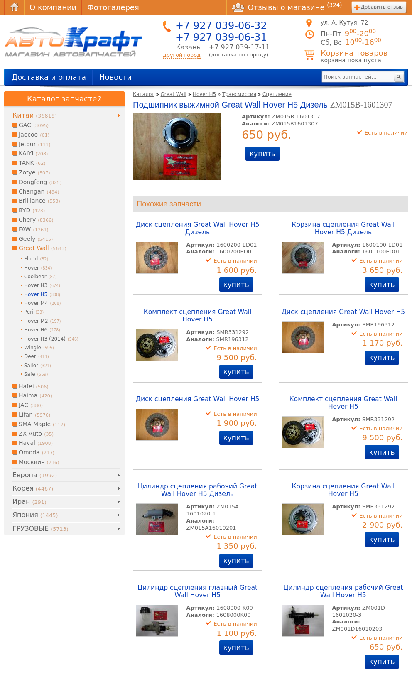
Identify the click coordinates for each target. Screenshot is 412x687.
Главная (14, 7)
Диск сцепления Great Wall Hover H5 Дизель (198, 228)
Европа (34, 475)
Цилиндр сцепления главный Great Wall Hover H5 (197, 591)
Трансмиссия (239, 94)
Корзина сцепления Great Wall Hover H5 (343, 490)
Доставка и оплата (49, 77)
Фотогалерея (113, 7)
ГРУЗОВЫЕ (40, 528)
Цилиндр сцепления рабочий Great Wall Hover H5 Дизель (198, 490)
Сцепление (277, 94)
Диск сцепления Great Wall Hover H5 (343, 312)
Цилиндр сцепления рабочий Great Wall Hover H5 (343, 591)
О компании (52, 7)
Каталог (143, 94)
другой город (182, 55)
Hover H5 (204, 94)
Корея (32, 488)
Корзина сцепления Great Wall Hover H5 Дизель (343, 228)
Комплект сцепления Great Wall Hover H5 (198, 315)
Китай (34, 115)
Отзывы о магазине (287, 7)
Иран (29, 501)
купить (262, 154)
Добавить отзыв (382, 7)
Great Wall (173, 94)
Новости (115, 77)
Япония (35, 515)
